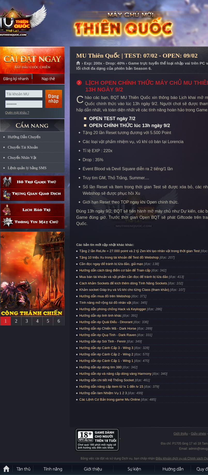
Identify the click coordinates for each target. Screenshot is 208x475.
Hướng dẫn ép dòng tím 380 (100, 367)
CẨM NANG (32, 123)
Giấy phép (198, 433)
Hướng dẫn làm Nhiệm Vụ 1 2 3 (103, 393)
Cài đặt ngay (32, 60)
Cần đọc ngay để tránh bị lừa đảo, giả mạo (111, 264)
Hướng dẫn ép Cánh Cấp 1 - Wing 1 (106, 361)
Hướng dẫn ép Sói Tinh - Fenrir (102, 341)
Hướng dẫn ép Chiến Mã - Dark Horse (107, 328)
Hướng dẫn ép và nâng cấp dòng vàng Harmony (115, 374)
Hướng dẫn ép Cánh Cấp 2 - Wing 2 (106, 354)
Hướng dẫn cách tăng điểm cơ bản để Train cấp (114, 270)
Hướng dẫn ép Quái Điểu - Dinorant (106, 322)
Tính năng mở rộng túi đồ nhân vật (105, 303)
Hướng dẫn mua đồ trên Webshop (104, 296)
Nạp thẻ (48, 79)
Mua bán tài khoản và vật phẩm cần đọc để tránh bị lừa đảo (123, 277)
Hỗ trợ (32, 182)
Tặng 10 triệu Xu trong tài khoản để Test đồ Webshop (119, 257)
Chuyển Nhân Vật (22, 157)
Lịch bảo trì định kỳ (32, 210)
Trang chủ (78, 63)
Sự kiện (134, 468)
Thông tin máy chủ (32, 222)
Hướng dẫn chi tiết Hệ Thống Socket (106, 380)
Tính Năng (53, 468)
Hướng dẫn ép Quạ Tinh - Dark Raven (107, 335)
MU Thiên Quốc (37, 23)
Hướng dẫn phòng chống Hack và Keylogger (113, 309)
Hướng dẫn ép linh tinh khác (100, 315)
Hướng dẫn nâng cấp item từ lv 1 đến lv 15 (111, 386)
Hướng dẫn (173, 468)
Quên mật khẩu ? (17, 112)
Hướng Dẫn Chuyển (24, 137)
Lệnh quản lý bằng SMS (27, 168)
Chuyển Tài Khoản (23, 147)
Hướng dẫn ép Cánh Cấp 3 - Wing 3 (106, 348)
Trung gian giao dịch (32, 194)
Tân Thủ (23, 468)
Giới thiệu (180, 433)
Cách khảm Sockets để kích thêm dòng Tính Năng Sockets (123, 283)
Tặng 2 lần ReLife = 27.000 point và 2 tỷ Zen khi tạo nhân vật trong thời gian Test (139, 251)
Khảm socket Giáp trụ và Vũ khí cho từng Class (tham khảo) (124, 290)
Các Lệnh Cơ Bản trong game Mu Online (109, 399)
